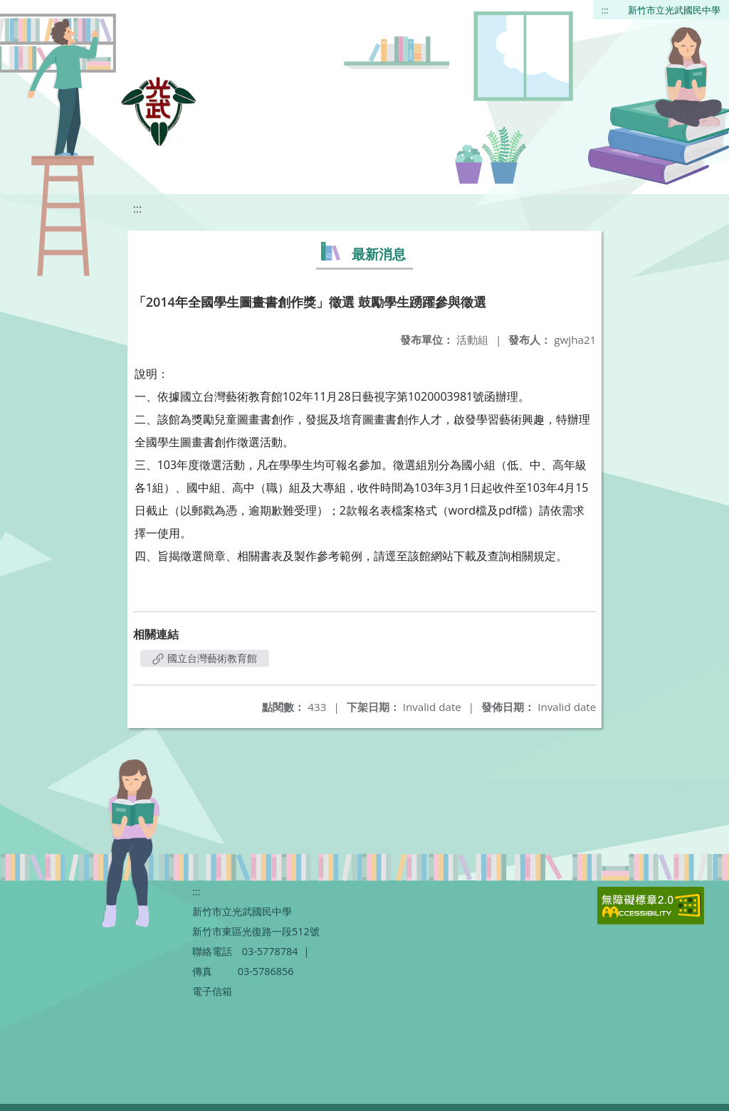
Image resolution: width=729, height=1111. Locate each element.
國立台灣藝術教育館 (205, 658)
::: (605, 10)
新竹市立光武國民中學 (674, 10)
